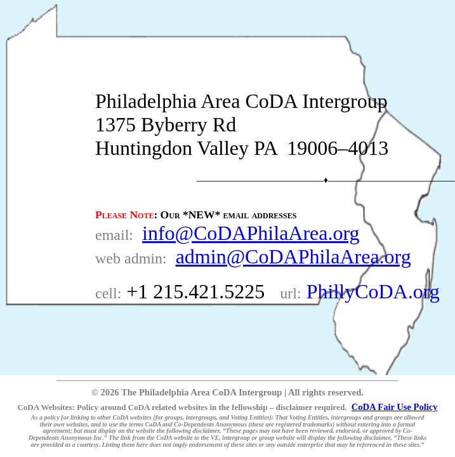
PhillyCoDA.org (373, 291)
